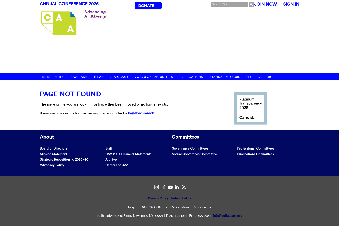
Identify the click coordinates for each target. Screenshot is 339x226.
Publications (191, 77)
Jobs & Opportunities (154, 77)
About (47, 137)
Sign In (291, 4)
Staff (108, 148)
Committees (185, 137)
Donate (146, 5)
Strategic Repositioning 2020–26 (64, 159)
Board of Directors (53, 148)
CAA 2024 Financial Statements (128, 154)
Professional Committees (255, 148)
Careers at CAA (116, 165)
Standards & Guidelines (231, 77)
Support (265, 77)
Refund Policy (181, 198)
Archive (111, 159)
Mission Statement (53, 154)
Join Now (265, 4)
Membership (52, 77)
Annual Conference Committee (194, 154)
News (99, 77)
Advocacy (119, 77)
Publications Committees (255, 154)
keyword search (141, 113)
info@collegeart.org (227, 216)
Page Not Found (70, 94)
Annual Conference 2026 (69, 3)
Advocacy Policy (52, 165)
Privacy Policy (158, 198)
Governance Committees (190, 148)
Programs (79, 77)
